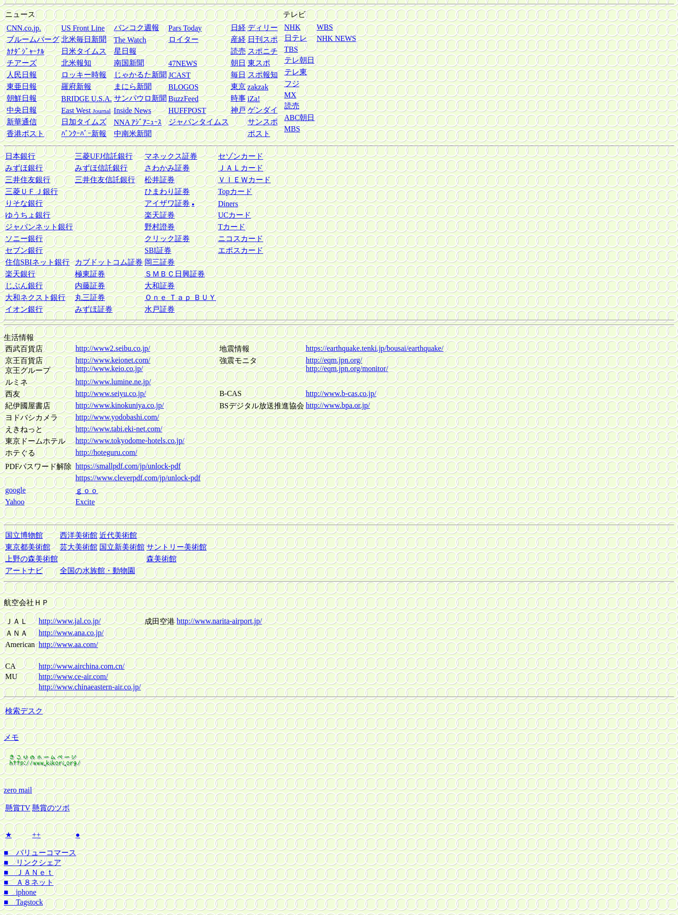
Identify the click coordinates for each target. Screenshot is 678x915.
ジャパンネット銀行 (39, 227)
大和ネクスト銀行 (35, 297)
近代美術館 (118, 535)
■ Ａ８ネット (29, 882)
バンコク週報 (136, 28)
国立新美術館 (122, 547)
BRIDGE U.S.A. (86, 99)
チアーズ (22, 63)
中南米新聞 (133, 134)
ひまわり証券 (167, 191)
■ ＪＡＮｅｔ (29, 872)
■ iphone (20, 892)
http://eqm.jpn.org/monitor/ (347, 368)
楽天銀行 (20, 274)
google (15, 490)
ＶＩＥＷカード (244, 180)
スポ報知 (263, 75)
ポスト (259, 134)
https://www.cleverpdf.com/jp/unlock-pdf (138, 478)
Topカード (235, 191)
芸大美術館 (78, 547)
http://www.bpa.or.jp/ (338, 405)
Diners (228, 204)
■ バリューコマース (40, 853)
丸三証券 (90, 297)
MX (290, 95)
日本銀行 (20, 156)
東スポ (259, 63)
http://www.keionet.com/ (112, 360)
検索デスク (24, 711)
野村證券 (160, 227)
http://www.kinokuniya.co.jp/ (119, 405)
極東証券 (90, 274)
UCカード (234, 215)
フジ (291, 84)
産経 (238, 39)
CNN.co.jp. (24, 28)
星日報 (125, 51)
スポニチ (263, 51)
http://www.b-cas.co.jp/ (341, 393)
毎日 (238, 75)
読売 (238, 51)
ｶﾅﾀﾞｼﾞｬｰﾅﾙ (25, 52)
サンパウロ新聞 (140, 98)
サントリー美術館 (176, 547)
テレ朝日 (299, 60)
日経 (238, 28)
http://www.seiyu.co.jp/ (110, 393)
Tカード (231, 227)
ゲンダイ (263, 110)
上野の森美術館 (31, 559)
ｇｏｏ (86, 490)
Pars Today (185, 28)
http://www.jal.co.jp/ (70, 621)
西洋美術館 (78, 535)
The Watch (130, 40)
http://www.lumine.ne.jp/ (113, 382)
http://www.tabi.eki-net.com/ (118, 429)
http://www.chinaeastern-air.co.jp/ (90, 687)
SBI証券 (158, 250)
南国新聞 (129, 63)
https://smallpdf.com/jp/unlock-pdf (128, 466)
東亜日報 (22, 86)
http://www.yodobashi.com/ (117, 417)
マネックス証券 (171, 156)
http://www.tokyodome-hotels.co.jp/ (129, 441)
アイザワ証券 (167, 203)
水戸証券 (160, 309)
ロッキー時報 (83, 75)
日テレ (295, 38)
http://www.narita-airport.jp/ (219, 621)
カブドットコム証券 (109, 262)
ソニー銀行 (24, 239)
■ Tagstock (23, 902)
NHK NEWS (336, 38)
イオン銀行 (24, 309)
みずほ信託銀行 (101, 168)
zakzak (258, 87)
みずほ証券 (94, 309)
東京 (238, 86)
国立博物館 (24, 535)
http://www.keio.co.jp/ (109, 368)
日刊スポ (263, 39)
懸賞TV (17, 808)
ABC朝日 (299, 117)
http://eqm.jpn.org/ (334, 360)
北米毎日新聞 (83, 39)
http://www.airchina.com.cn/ (81, 666)
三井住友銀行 (27, 180)
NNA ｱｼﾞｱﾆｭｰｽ (138, 122)
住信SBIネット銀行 (37, 262)
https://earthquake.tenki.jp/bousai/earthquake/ (375, 348)
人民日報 (22, 75)
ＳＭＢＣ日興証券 (175, 274)
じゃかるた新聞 (140, 75)
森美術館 (161, 559)
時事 (238, 98)
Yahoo (14, 502)
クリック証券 (167, 239)
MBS (292, 129)
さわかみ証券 (167, 168)
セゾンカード (240, 156)
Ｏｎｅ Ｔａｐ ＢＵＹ (180, 297)
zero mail (18, 790)
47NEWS (183, 63)
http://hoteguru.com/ (106, 452)
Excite (85, 502)
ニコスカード (240, 239)
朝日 (238, 63)
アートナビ (24, 571)
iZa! (254, 99)
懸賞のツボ (51, 808)
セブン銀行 (24, 250)
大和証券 (160, 286)
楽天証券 (160, 215)
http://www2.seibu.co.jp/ (112, 348)
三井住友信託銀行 (105, 180)
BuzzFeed (184, 99)
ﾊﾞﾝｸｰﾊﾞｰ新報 (83, 134)
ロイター (184, 39)
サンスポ (263, 122)
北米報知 (76, 63)
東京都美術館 (27, 547)
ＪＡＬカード (240, 168)
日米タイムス (83, 51)
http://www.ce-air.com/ (73, 676)
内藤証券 (90, 286)
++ (36, 835)
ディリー (263, 28)
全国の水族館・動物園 (97, 571)
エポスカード (240, 250)
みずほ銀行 (24, 168)
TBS (291, 49)
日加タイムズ (83, 122)
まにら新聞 (133, 86)
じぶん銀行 (24, 286)
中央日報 (22, 110)
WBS (324, 27)
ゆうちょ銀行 (27, 215)
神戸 (238, 110)
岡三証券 (160, 262)
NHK (292, 27)
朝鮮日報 (22, 98)
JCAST (180, 75)
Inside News (133, 110)
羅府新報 (76, 86)
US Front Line (83, 28)
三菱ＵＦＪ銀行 (31, 191)
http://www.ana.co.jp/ (71, 633)
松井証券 (160, 180)
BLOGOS (184, 87)
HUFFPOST (187, 110)
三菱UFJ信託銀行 (104, 156)
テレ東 (295, 72)
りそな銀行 (24, 203)
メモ (11, 737)
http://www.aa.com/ (68, 644)
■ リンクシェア (32, 862)
